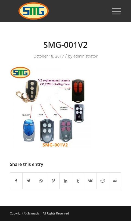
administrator (85, 56)
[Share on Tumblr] (78, 181)
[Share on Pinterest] (53, 181)
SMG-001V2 (65, 44)
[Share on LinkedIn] (65, 181)
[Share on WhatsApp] (41, 181)
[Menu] (113, 11)
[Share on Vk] (90, 181)
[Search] (101, 11)
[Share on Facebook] (16, 181)
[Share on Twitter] (29, 181)
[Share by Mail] (115, 181)
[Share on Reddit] (102, 181)
